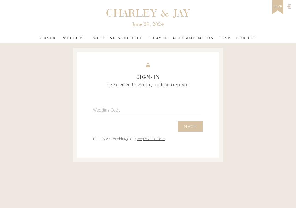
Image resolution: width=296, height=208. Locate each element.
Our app (246, 38)
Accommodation (193, 38)
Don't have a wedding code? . (129, 138)
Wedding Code (107, 110)
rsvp (277, 6)
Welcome (74, 38)
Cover (48, 38)
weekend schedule (118, 38)
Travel (159, 38)
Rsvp (225, 38)
